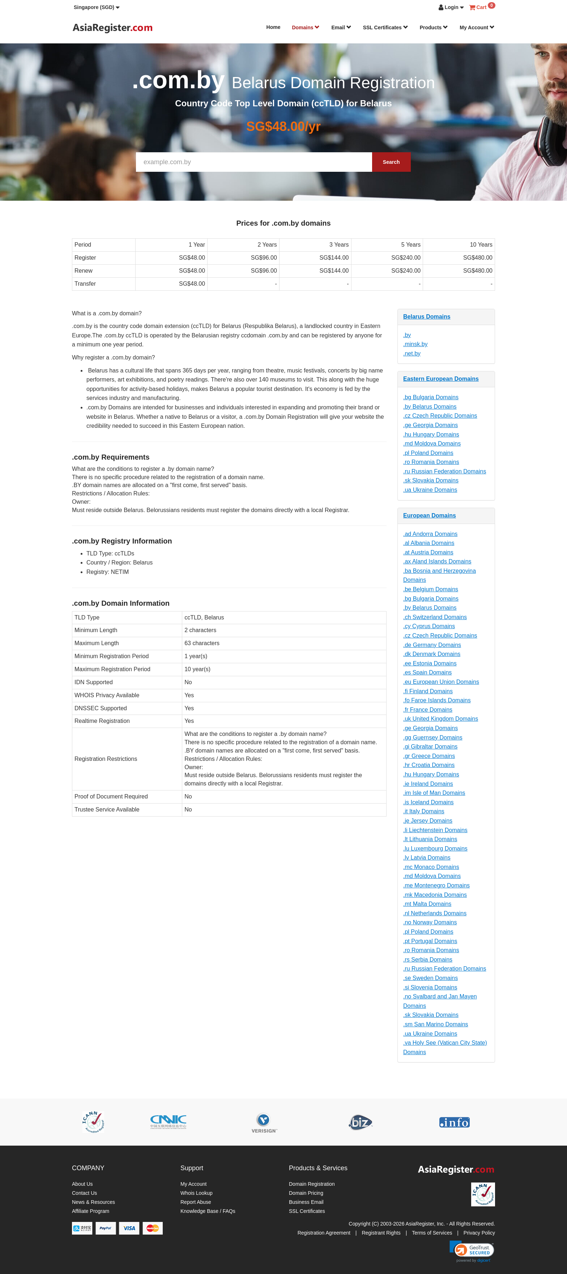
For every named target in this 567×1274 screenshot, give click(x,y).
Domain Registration (312, 1184)
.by (407, 335)
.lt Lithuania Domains (430, 839)
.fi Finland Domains (428, 691)
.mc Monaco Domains (431, 867)
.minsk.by (415, 344)
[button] (97, 7)
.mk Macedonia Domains (435, 895)
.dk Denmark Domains (431, 654)
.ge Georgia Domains (430, 425)
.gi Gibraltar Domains (430, 746)
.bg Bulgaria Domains (431, 397)
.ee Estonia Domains (430, 663)
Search (391, 162)
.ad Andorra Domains (430, 534)
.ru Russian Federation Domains (444, 471)
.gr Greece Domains (429, 756)
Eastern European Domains (441, 379)
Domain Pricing (306, 1193)
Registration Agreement (324, 1233)
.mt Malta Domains (427, 904)
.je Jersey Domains (427, 821)
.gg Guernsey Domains (432, 737)
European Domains (429, 515)
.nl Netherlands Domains (434, 913)
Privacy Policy (479, 1233)
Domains (306, 27)
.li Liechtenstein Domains (435, 830)
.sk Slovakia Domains (431, 480)
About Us (82, 1184)
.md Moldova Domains (432, 443)
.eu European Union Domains (441, 682)
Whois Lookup (196, 1193)
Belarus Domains (427, 317)
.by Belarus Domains (430, 407)
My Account (477, 27)
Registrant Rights (381, 1233)
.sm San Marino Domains (435, 1024)
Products (434, 27)
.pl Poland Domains (428, 453)
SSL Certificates (385, 27)
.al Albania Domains (428, 543)
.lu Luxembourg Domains (435, 848)
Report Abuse (195, 1202)
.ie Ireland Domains (428, 784)
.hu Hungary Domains (431, 434)
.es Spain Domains (427, 672)
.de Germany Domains (432, 645)
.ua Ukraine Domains (430, 490)
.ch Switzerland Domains (435, 617)
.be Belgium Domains (430, 589)
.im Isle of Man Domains (434, 793)
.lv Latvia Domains (427, 858)
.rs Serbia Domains (427, 959)
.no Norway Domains (430, 922)
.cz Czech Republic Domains (440, 416)
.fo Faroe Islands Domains (437, 700)
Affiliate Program (90, 1211)
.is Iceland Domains (428, 802)
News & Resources (93, 1202)
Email (341, 27)
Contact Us (84, 1193)
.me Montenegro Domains (436, 885)
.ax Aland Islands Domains (437, 561)
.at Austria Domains (428, 552)
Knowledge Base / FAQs (207, 1211)
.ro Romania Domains (431, 462)
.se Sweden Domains (430, 978)
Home (274, 27)
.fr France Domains (427, 710)
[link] (472, 1251)
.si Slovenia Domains (430, 987)
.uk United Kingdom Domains (440, 719)
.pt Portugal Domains (430, 941)
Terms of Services (432, 1233)
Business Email (306, 1202)
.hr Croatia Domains (429, 765)
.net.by (412, 353)
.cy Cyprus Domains (429, 626)
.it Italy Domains (423, 811)
